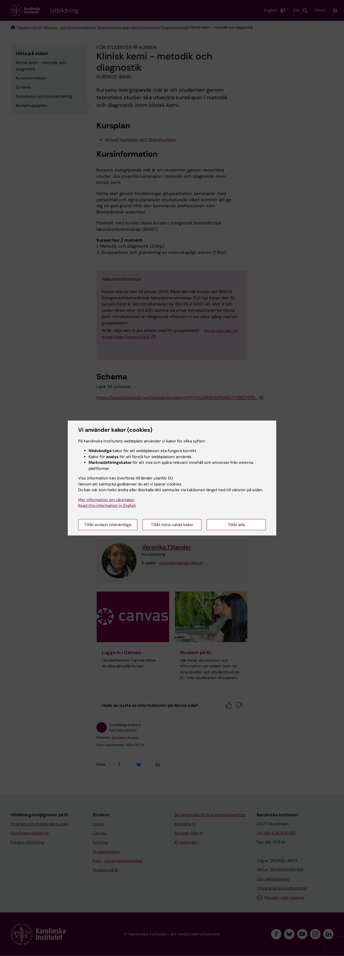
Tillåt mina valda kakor (172, 524)
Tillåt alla (236, 524)
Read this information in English (107, 505)
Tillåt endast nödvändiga (107, 524)
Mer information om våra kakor (106, 499)
